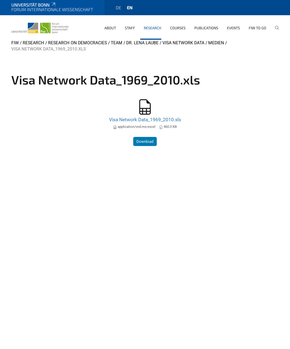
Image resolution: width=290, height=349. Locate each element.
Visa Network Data (183, 42)
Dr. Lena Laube (142, 42)
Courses (178, 28)
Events (233, 28)
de (118, 7)
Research (152, 28)
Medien (216, 42)
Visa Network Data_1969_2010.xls (145, 119)
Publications (206, 28)
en (130, 7)
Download (145, 141)
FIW (15, 42)
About (110, 28)
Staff (130, 28)
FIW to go (257, 28)
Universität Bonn (33, 4)
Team (116, 42)
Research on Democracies (77, 42)
